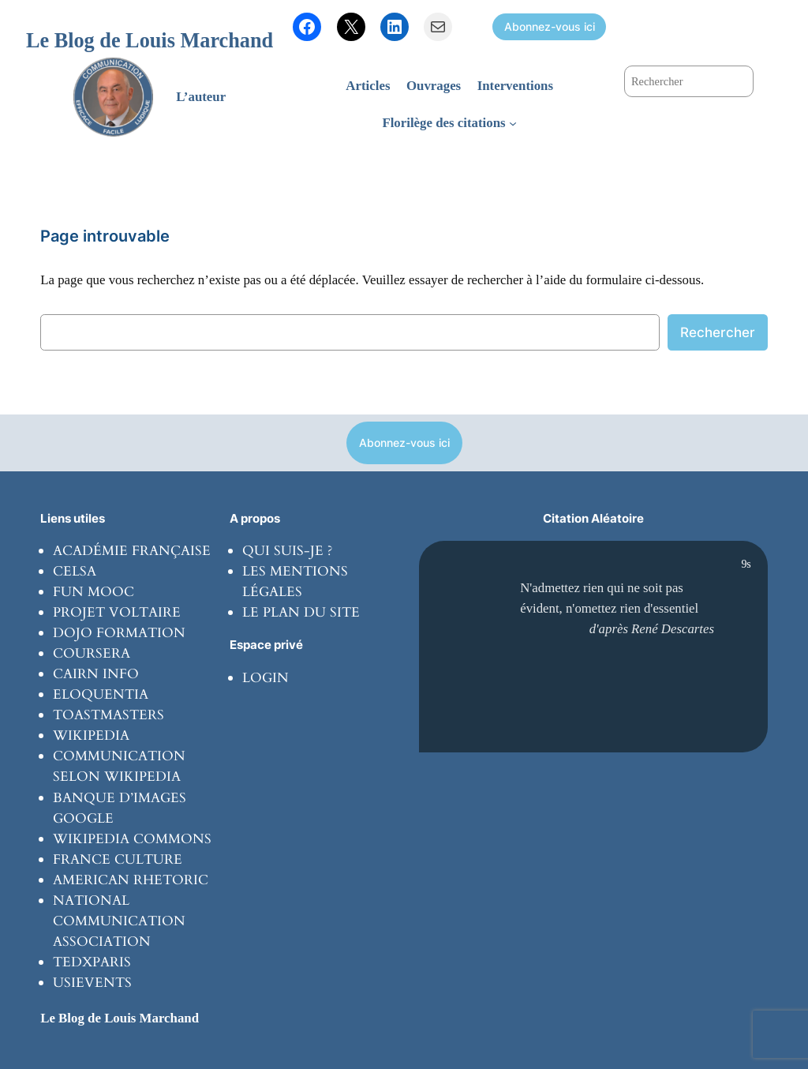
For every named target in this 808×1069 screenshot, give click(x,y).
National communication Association (119, 921)
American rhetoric (130, 880)
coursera (91, 653)
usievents (92, 982)
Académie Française (132, 551)
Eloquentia (100, 694)
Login (265, 678)
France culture (117, 859)
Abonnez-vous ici (549, 26)
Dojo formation (119, 633)
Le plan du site (301, 612)
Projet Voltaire (117, 612)
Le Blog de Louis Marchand (149, 40)
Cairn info (96, 674)
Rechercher (717, 332)
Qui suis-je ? (287, 551)
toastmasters (108, 715)
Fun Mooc (93, 592)
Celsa (74, 571)
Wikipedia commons (132, 839)
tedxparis (92, 962)
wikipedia (91, 735)
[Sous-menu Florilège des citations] (513, 123)
